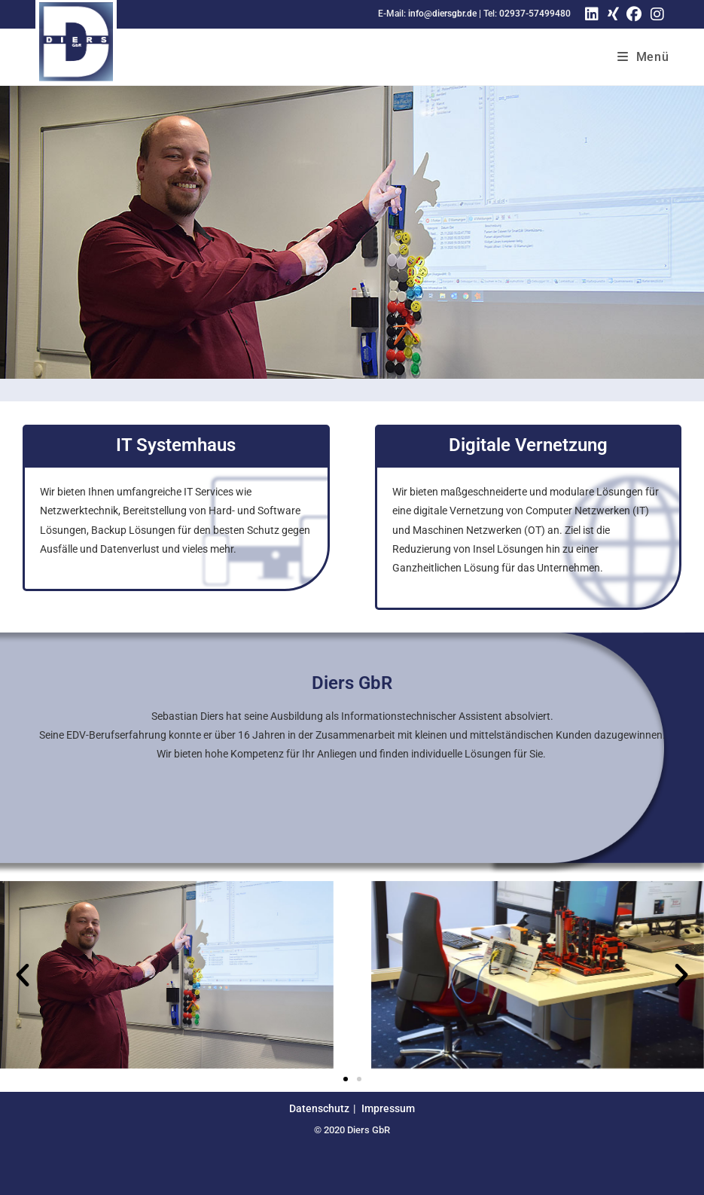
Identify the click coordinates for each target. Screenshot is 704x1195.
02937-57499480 (535, 13)
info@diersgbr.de (442, 13)
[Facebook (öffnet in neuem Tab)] (634, 14)
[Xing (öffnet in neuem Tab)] (611, 14)
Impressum (388, 1108)
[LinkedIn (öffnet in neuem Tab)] (592, 14)
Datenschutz (319, 1108)
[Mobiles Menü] (643, 57)
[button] (23, 975)
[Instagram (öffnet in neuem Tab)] (657, 14)
